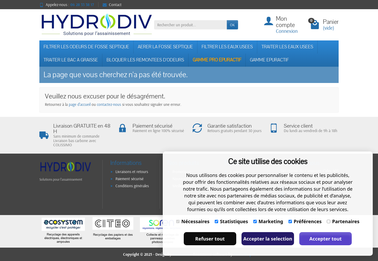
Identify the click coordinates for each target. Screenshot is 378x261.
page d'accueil (80, 104)
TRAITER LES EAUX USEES (287, 47)
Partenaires (343, 221)
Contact (112, 4)
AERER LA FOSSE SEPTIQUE (165, 47)
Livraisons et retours (132, 171)
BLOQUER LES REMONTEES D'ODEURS (145, 60)
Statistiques (231, 221)
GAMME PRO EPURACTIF (217, 60)
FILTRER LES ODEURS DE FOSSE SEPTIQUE (86, 47)
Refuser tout (210, 239)
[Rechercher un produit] (190, 25)
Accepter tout (325, 239)
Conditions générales (132, 185)
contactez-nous (109, 104)
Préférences (305, 221)
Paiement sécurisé (130, 178)
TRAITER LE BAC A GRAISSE (71, 60)
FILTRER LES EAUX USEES (227, 47)
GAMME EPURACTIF (269, 60)
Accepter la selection (267, 239)
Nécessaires (192, 221)
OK (232, 24)
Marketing (268, 221)
